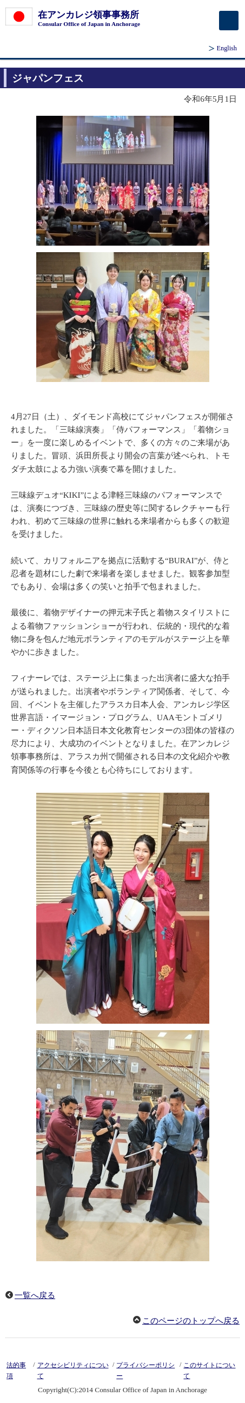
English (227, 48)
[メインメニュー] (229, 20)
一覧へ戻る (35, 1295)
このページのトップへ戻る (191, 1320)
